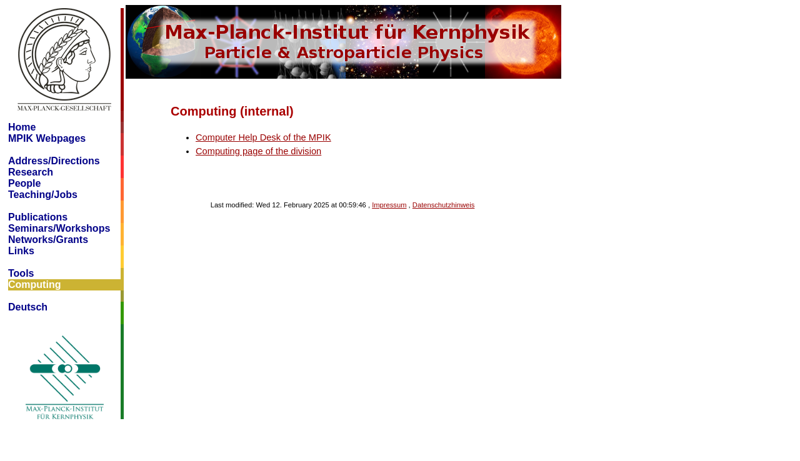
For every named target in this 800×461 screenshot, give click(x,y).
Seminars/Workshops (59, 228)
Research (30, 172)
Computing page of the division (258, 151)
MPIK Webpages (47, 138)
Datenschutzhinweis (443, 205)
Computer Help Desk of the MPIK (263, 137)
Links (21, 250)
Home (22, 127)
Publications (38, 217)
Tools (21, 273)
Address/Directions (54, 161)
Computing (34, 284)
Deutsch (28, 307)
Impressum (389, 205)
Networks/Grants (48, 239)
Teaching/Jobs (43, 194)
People (24, 183)
